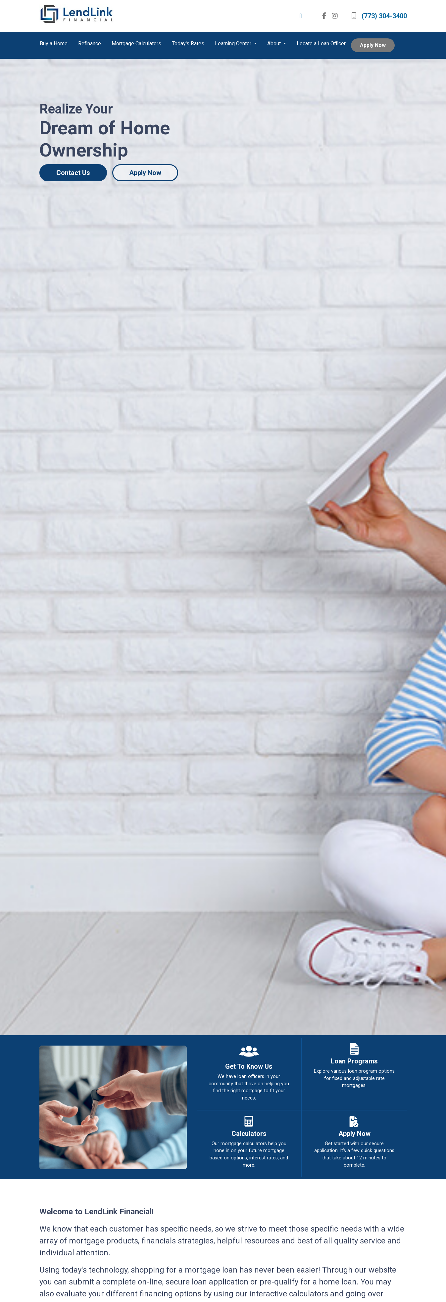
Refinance (89, 43)
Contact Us (73, 173)
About (274, 43)
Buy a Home (54, 43)
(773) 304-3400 (379, 16)
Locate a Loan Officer (321, 43)
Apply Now (373, 45)
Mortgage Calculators (136, 43)
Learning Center (234, 43)
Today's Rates (188, 43)
